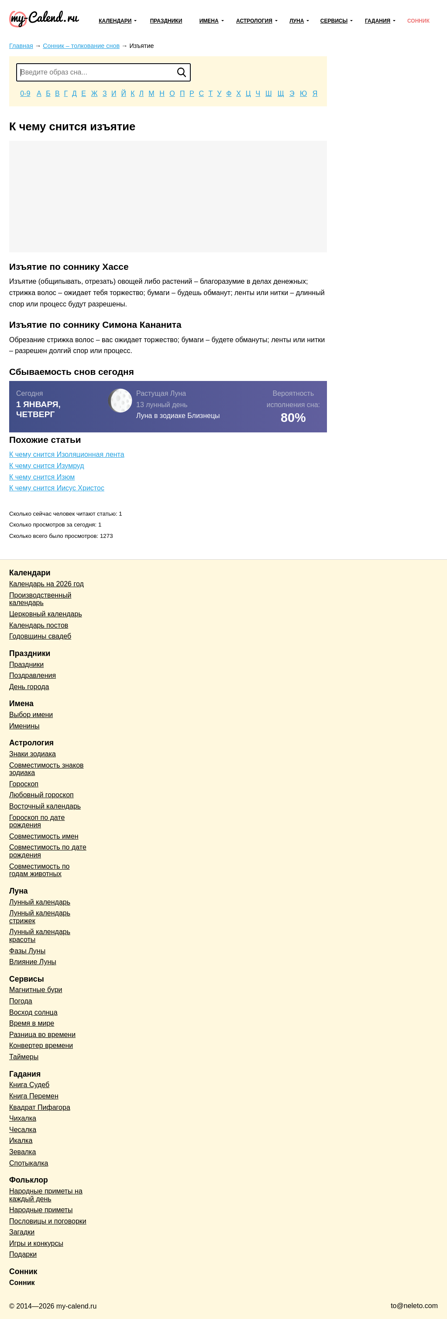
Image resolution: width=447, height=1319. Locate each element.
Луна (296, 21)
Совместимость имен (44, 836)
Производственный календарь (40, 599)
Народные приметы (41, 1210)
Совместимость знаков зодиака (46, 769)
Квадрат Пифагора (39, 1107)
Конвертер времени (41, 1045)
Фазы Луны (27, 951)
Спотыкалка (28, 1163)
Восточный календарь (45, 806)
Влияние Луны (32, 961)
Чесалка (22, 1129)
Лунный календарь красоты (39, 935)
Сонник (418, 21)
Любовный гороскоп (41, 795)
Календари (115, 21)
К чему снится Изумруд (46, 465)
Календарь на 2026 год (46, 584)
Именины (24, 726)
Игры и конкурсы (36, 1243)
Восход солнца (33, 1012)
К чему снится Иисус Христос (56, 488)
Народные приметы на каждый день (46, 1195)
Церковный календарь (45, 614)
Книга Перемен (33, 1096)
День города (29, 686)
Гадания (377, 21)
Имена (209, 21)
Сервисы (333, 21)
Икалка (20, 1140)
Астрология (254, 21)
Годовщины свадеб (40, 636)
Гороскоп (23, 784)
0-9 (25, 93)
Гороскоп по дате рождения (37, 821)
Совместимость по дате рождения (47, 851)
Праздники (166, 21)
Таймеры (23, 1057)
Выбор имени (31, 714)
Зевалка (22, 1152)
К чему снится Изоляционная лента (66, 454)
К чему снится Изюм (42, 477)
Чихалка (22, 1118)
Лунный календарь (39, 902)
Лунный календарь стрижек (39, 917)
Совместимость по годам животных (39, 870)
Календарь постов (38, 625)
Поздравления (32, 675)
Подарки (23, 1254)
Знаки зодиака (32, 754)
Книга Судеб (29, 1084)
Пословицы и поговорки (47, 1221)
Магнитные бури (35, 989)
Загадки (21, 1232)
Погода (20, 1001)
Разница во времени (42, 1034)
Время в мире (31, 1023)
